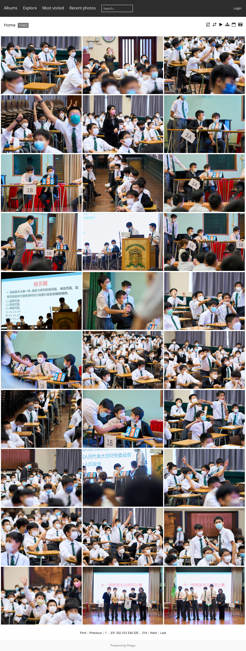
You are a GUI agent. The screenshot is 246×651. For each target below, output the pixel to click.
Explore (30, 8)
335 (135, 633)
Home (10, 25)
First (83, 633)
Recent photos (82, 8)
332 (118, 633)
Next (153, 633)
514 (144, 633)
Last (163, 633)
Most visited (53, 8)
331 (112, 633)
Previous (95, 633)
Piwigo (131, 645)
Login (237, 8)
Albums (11, 8)
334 (130, 633)
